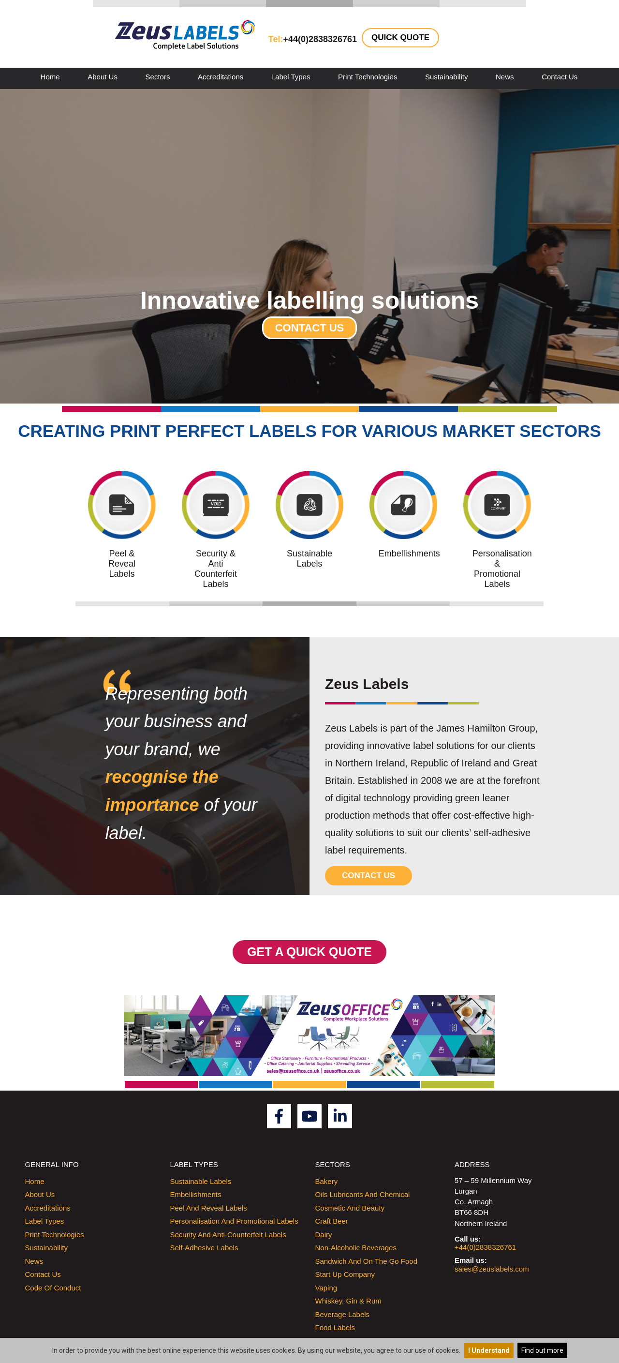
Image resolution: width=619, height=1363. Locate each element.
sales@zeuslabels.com (492, 1269)
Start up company (345, 1274)
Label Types (290, 77)
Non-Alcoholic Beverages (356, 1247)
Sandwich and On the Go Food (366, 1261)
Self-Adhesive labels (204, 1247)
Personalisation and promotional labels (234, 1221)
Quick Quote (400, 37)
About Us (103, 77)
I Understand (489, 1350)
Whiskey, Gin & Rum (348, 1301)
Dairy (323, 1234)
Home (50, 77)
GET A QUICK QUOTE (309, 952)
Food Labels (335, 1327)
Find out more (542, 1350)
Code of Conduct (53, 1288)
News (505, 77)
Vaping (326, 1288)
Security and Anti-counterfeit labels (228, 1234)
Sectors (158, 77)
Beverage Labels (342, 1314)
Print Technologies (367, 77)
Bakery (326, 1181)
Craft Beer (331, 1221)
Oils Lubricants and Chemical (362, 1194)
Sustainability (446, 77)
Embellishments (195, 1194)
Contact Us (559, 77)
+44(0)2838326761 (485, 1247)
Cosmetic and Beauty (349, 1208)
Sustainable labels (201, 1181)
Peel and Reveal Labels (208, 1208)
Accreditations (220, 77)
